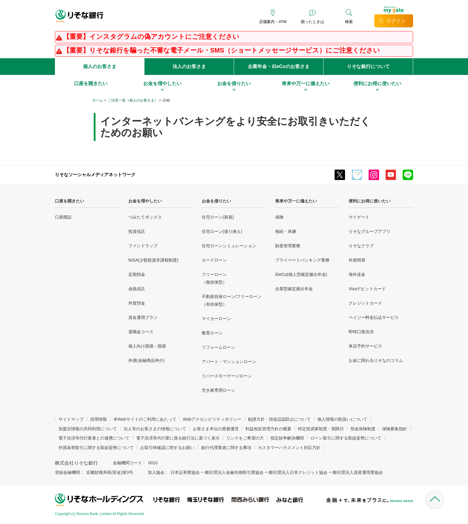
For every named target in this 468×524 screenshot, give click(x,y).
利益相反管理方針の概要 (268, 428)
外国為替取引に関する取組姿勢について (96, 447)
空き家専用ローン (218, 390)
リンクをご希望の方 (245, 438)
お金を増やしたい (145, 201)
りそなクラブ (361, 245)
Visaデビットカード (367, 288)
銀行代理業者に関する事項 (226, 447)
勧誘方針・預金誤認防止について (279, 419)
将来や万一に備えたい (296, 201)
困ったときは (312, 21)
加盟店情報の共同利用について (88, 428)
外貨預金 (136, 303)
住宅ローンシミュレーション (229, 245)
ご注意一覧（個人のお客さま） (133, 100)
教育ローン (212, 333)
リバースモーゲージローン (227, 376)
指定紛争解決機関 (287, 438)
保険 (279, 217)
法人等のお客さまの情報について (155, 428)
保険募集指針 (394, 428)
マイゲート (359, 217)
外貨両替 (357, 260)
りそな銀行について (368, 66)
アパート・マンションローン (229, 361)
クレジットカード (365, 303)
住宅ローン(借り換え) (222, 231)
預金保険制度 (362, 428)
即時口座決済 (361, 331)
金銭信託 (136, 288)
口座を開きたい (69, 201)
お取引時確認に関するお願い (167, 447)
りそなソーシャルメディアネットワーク (95, 174)
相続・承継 (285, 231)
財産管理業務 (287, 245)
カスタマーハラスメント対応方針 (289, 447)
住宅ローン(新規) (218, 217)
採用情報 (98, 419)
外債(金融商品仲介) (146, 360)
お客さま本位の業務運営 (216, 428)
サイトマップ (71, 419)
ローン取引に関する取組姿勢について (345, 438)
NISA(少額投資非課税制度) (153, 260)
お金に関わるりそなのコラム (376, 360)
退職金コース (140, 331)
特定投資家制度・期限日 (321, 428)
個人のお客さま (99, 66)
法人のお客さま (189, 66)
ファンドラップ (143, 245)
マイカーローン (216, 318)
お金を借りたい (216, 201)
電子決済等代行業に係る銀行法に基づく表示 (178, 438)
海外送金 (357, 274)
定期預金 (136, 274)
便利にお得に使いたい (369, 201)
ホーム (97, 100)
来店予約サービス (365, 346)
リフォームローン (218, 347)
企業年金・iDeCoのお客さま (278, 66)
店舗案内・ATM (272, 21)
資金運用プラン (143, 317)
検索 (349, 21)
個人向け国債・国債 (147, 346)
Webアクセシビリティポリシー (212, 419)
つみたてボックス (145, 217)
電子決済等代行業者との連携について (94, 438)
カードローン (214, 260)
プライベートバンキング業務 (302, 260)
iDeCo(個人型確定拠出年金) (301, 274)
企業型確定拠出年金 (294, 288)
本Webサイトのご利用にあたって (144, 419)
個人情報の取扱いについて (342, 419)
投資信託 (136, 231)
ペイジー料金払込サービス (374, 317)
